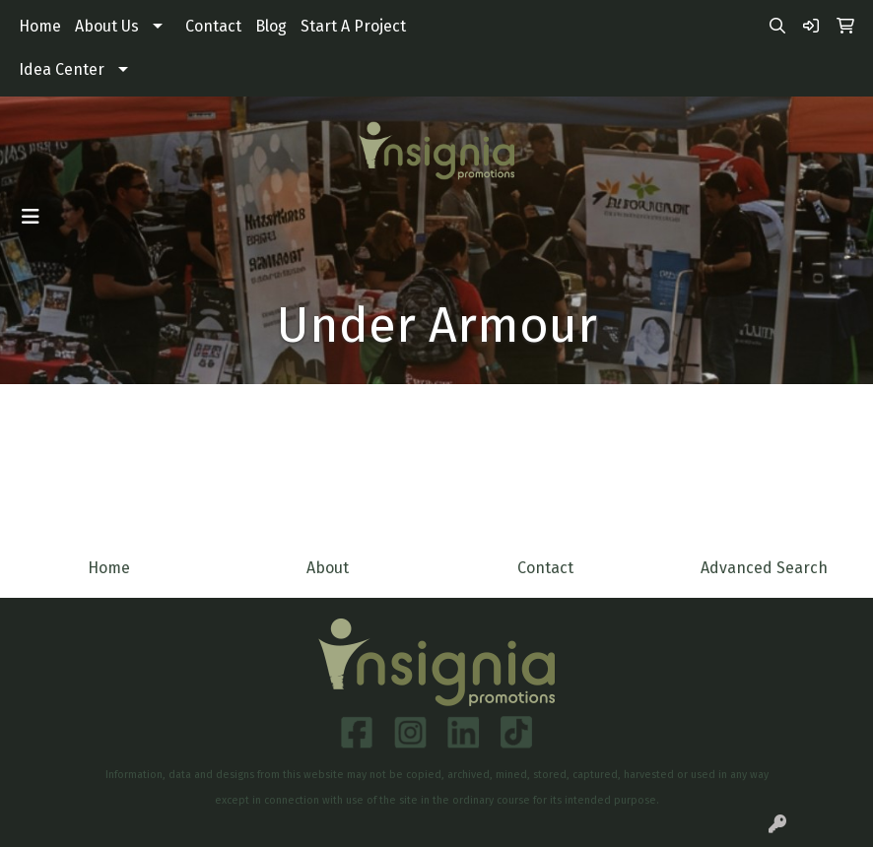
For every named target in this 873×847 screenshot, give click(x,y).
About (327, 567)
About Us (107, 26)
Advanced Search (764, 567)
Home (40, 26)
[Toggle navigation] (30, 216)
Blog (271, 26)
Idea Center (61, 69)
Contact (213, 26)
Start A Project (353, 26)
